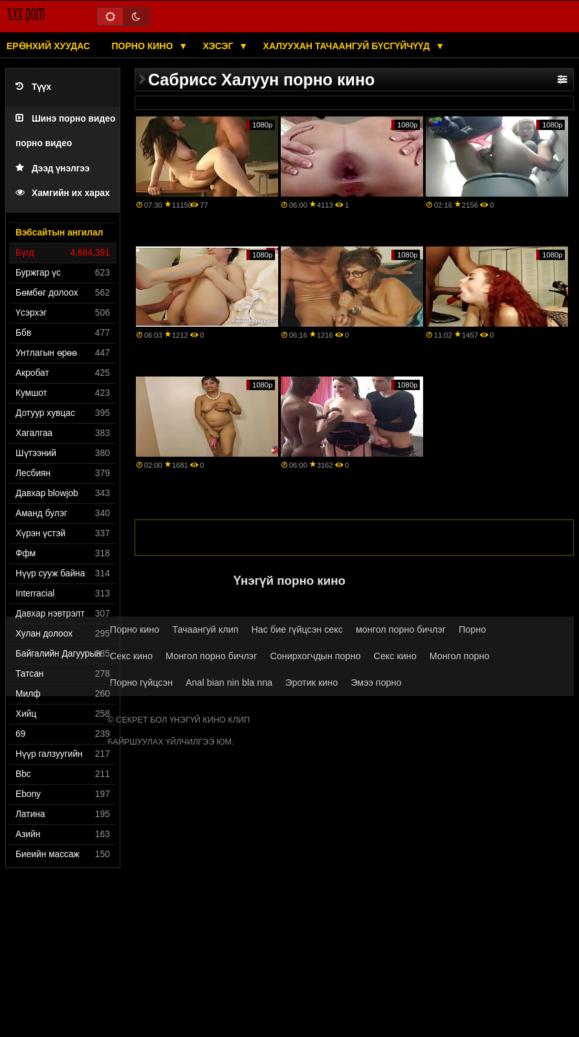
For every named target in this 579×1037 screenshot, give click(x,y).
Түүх (33, 87)
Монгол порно (460, 656)
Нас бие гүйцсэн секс (297, 629)
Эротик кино (311, 682)
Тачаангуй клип (205, 629)
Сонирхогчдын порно (315, 656)
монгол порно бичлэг (401, 629)
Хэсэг (219, 46)
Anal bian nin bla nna (229, 682)
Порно (472, 629)
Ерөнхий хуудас (48, 46)
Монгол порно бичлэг (211, 656)
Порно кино (144, 46)
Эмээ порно (376, 682)
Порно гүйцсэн (141, 682)
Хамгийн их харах (63, 193)
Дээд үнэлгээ (53, 168)
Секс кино (131, 656)
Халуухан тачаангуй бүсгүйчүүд (348, 46)
